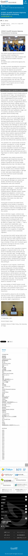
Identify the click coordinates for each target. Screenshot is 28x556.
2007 (3, 456)
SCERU (3, 390)
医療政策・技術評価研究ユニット (9, 402)
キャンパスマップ (21, 532)
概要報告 (6, 20)
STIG (3, 417)
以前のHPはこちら (21, 537)
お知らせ (4, 412)
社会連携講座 (5, 397)
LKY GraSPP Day (6, 419)
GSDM (3, 423)
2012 (3, 448)
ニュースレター (5, 413)
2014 (3, 446)
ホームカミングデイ (6, 403)
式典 (3, 20)
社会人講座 (4, 400)
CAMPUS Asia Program (7, 373)
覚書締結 (4, 410)
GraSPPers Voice (6, 363)
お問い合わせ (7, 535)
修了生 (3, 362)
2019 (3, 438)
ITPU (3, 420)
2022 (3, 434)
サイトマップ (7, 537)
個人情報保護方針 (21, 535)
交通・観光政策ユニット (7, 379)
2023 (3, 433)
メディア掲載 (5, 382)
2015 (3, 444)
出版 (3, 383)
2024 (3, 431)
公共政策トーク (5, 415)
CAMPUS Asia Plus (6, 359)
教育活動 (4, 357)
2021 (3, 436)
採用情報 (4, 385)
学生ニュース (5, 364)
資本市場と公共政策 (6, 370)
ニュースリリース (6, 386)
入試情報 (4, 369)
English (3, 25)
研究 (3, 387)
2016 (3, 443)
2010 (3, 451)
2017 (3, 441)
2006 (3, 457)
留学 (3, 372)
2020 (3, 437)
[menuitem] (14, 502)
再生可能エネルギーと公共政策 (9, 416)
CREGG (4, 399)
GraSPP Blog (5, 392)
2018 (3, 440)
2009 (3, 453)
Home (3, 6)
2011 (3, 450)
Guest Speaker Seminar (8, 409)
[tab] (14, 497)
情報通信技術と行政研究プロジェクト (11, 425)
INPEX (3, 422)
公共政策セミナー (6, 380)
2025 (3, 430)
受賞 (3, 366)
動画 (3, 395)
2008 (3, 454)
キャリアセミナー (6, 406)
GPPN (3, 393)
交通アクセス (7, 532)
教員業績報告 (5, 360)
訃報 (3, 376)
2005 (3, 458)
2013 (3, 447)
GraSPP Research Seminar (9, 389)
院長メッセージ (5, 374)
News (8, 6)
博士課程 (4, 367)
